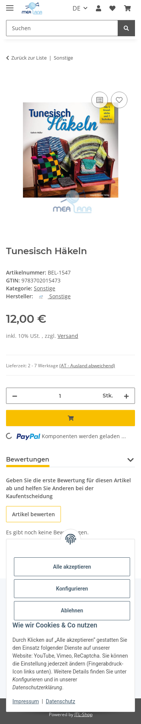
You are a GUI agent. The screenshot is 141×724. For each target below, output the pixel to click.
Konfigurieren (72, 589)
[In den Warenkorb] (12, 81)
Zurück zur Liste (29, 57)
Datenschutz (60, 701)
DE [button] (76, 8)
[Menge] (60, 395)
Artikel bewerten (33, 514)
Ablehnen (72, 610)
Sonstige (44, 288)
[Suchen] (126, 28)
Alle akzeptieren (72, 567)
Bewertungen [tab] (27, 459)
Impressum (25, 701)
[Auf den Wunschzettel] (119, 100)
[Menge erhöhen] (126, 395)
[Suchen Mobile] (62, 28)
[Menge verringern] (14, 395)
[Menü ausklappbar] (10, 4)
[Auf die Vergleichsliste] (99, 100)
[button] (98, 8)
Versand (68, 335)
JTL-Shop (83, 714)
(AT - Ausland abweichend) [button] (87, 365)
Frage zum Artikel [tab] (89, 459)
